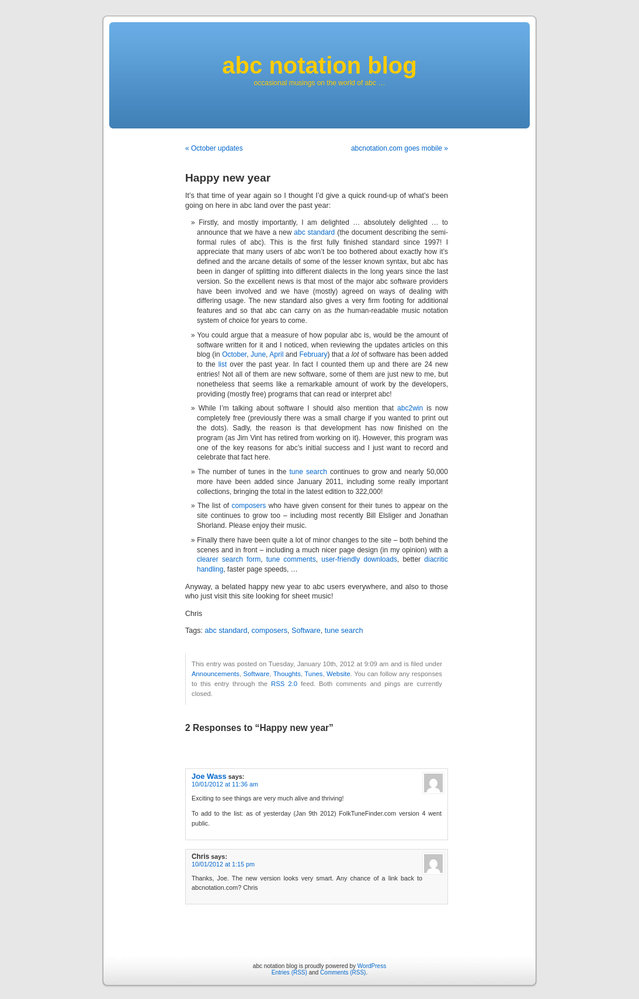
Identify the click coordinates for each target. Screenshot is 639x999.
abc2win (410, 408)
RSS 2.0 (284, 683)
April (276, 354)
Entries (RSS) (289, 972)
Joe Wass (209, 776)
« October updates (214, 148)
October (234, 354)
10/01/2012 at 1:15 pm (223, 864)
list (222, 364)
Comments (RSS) (343, 972)
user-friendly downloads (359, 559)
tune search (308, 472)
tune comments (291, 559)
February (313, 354)
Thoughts (287, 673)
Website (338, 673)
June (258, 354)
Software (306, 630)
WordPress (371, 966)
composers (249, 506)
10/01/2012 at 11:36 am (225, 784)
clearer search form (229, 559)
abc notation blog (319, 65)
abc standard (314, 232)
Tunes (313, 673)
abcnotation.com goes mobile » (399, 148)
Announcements (215, 673)
